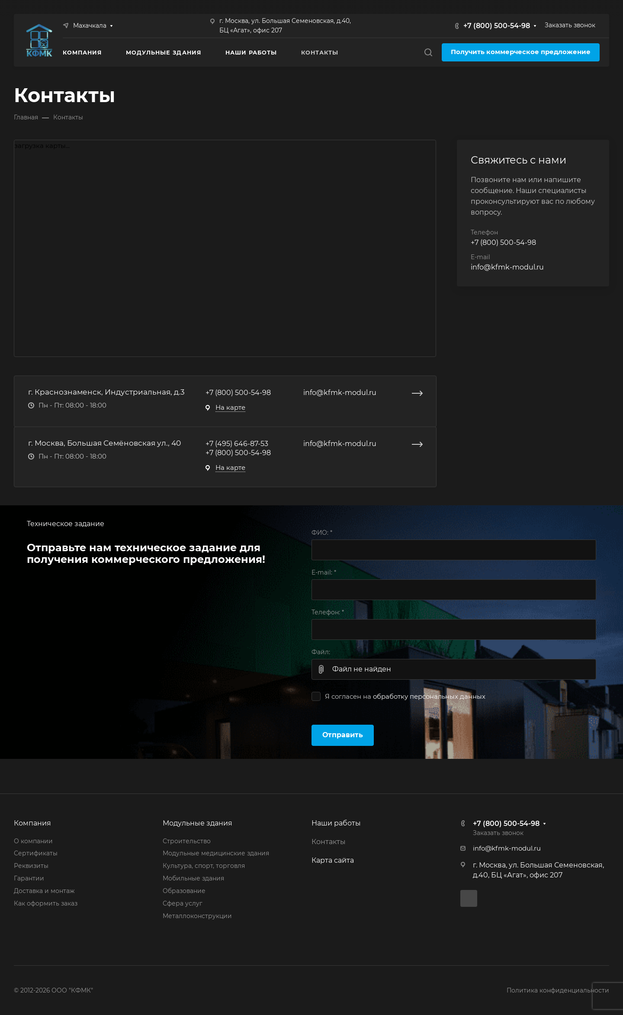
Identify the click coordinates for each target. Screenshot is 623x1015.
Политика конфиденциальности (558, 990)
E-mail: (324, 572)
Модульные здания (197, 823)
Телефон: (328, 612)
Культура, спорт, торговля (204, 865)
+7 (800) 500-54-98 (496, 26)
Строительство (187, 841)
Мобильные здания (193, 878)
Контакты (329, 842)
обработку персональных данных (429, 696)
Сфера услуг (182, 903)
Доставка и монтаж (44, 890)
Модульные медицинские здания (216, 853)
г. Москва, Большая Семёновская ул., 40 (104, 442)
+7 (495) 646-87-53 (237, 444)
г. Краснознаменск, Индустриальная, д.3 (106, 391)
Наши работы (336, 823)
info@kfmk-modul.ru (339, 393)
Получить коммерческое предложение (521, 52)
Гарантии (29, 878)
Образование (184, 890)
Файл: (321, 652)
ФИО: (322, 532)
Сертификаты (36, 853)
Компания (32, 823)
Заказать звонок (570, 25)
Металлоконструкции (197, 915)
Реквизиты (31, 865)
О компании (33, 841)
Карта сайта (333, 860)
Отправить (342, 735)
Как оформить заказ (45, 903)
